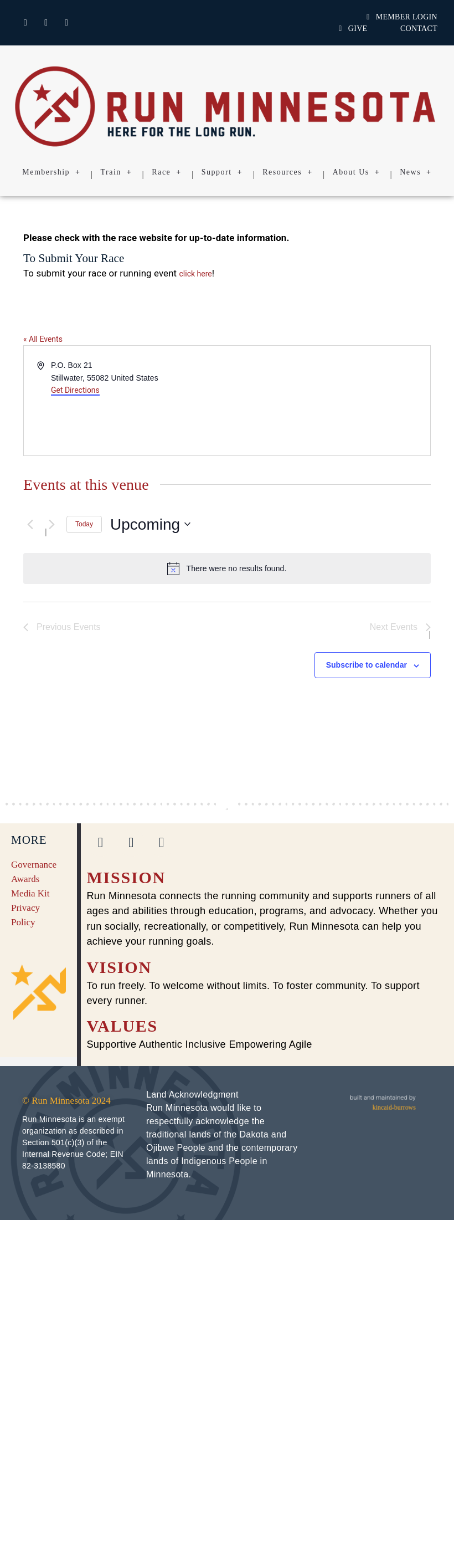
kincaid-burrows (394, 1107)
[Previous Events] (30, 524)
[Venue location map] (328, 400)
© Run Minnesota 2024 (66, 1100)
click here (195, 273)
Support (222, 172)
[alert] (227, 568)
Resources (287, 172)
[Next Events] (51, 524)
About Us (356, 172)
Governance (33, 864)
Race (166, 172)
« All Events (43, 339)
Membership (51, 172)
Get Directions (75, 390)
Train (116, 172)
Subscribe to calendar (366, 664)
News (415, 172)
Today (84, 524)
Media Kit (30, 893)
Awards (25, 879)
